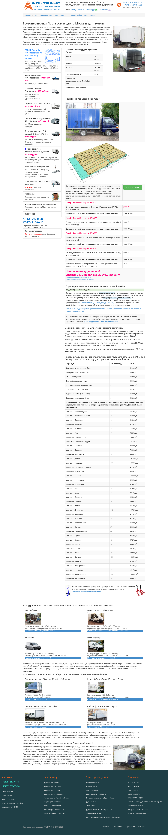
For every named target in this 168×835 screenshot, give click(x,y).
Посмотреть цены (8, 799)
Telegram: (105, 10)
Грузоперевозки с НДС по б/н (96, 794)
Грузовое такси (91, 802)
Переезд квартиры (92, 782)
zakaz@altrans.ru (77, 10)
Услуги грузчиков (92, 790)
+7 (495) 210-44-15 (132, 2)
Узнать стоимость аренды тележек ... (87, 591)
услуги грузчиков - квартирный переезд (102, 321)
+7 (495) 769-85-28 (132, 4)
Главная (106, 827)
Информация (130, 827)
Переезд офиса (91, 786)
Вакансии (141, 827)
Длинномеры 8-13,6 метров (54, 809)
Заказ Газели (90, 806)
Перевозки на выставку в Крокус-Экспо (100, 798)
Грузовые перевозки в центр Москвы (99, 809)
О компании (117, 827)
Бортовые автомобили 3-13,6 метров (57, 798)
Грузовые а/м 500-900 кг (52, 782)
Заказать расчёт (132, 187)
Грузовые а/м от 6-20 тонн (53, 794)
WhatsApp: (92, 10)
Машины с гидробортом (52, 806)
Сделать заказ (7, 795)
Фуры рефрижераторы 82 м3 (54, 813)
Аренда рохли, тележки (94, 813)
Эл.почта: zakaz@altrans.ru (137, 813)
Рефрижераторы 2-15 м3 (52, 802)
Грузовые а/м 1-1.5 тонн (52, 786)
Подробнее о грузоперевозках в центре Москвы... (80, 279)
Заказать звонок (7, 791)
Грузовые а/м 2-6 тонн (52, 790)
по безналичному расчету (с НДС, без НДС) (97, 303)
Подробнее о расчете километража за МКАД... (79, 277)
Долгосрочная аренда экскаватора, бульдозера (103, 817)
